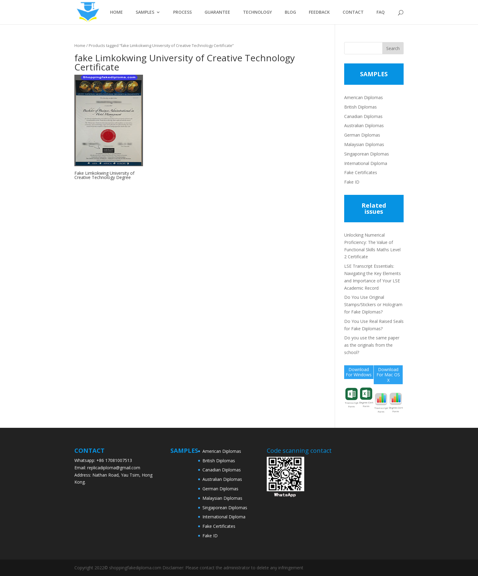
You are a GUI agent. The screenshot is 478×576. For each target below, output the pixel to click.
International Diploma (365, 163)
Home (79, 45)
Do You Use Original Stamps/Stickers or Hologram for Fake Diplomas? (373, 304)
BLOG (290, 12)
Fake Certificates (360, 172)
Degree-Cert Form (366, 398)
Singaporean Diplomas (366, 154)
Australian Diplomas (364, 125)
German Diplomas (362, 135)
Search (393, 48)
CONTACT (353, 12)
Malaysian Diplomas (364, 144)
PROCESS (182, 12)
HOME (116, 12)
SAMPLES (145, 12)
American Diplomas (363, 97)
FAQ (380, 12)
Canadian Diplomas (363, 116)
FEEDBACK (319, 12)
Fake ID (351, 182)
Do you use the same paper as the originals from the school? (371, 345)
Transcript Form (351, 398)
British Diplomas (360, 107)
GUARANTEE (217, 12)
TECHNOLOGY (257, 12)
